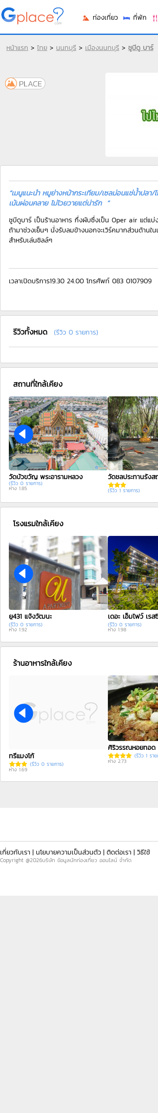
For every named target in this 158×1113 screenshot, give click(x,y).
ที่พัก (134, 17)
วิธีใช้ (143, 852)
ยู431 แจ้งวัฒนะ (30, 616)
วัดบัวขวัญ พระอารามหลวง (46, 476)
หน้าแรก (17, 47)
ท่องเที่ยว (100, 17)
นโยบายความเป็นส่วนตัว (68, 852)
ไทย (42, 47)
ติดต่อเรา (119, 852)
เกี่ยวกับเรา (15, 852)
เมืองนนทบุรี (102, 47)
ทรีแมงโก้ (21, 755)
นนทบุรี (66, 47)
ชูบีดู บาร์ (140, 47)
